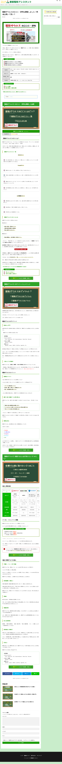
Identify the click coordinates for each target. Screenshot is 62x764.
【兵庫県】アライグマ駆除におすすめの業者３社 (24, 703)
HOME (3, 4)
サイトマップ (39, 757)
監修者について (27, 757)
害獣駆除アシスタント (34, 760)
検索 (59, 17)
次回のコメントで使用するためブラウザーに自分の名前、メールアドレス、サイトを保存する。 (19, 742)
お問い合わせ (33, 757)
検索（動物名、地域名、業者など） (50, 15)
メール (4, 733)
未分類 (6, 4)
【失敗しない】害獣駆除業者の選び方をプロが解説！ (25, 688)
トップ (21, 757)
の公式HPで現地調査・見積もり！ (21, 278)
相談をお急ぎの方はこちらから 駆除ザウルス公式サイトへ (14, 91)
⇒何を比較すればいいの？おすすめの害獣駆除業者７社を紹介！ (14, 266)
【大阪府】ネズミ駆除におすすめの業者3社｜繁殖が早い (26, 696)
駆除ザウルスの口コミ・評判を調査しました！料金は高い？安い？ (18, 4)
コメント (4, 718)
